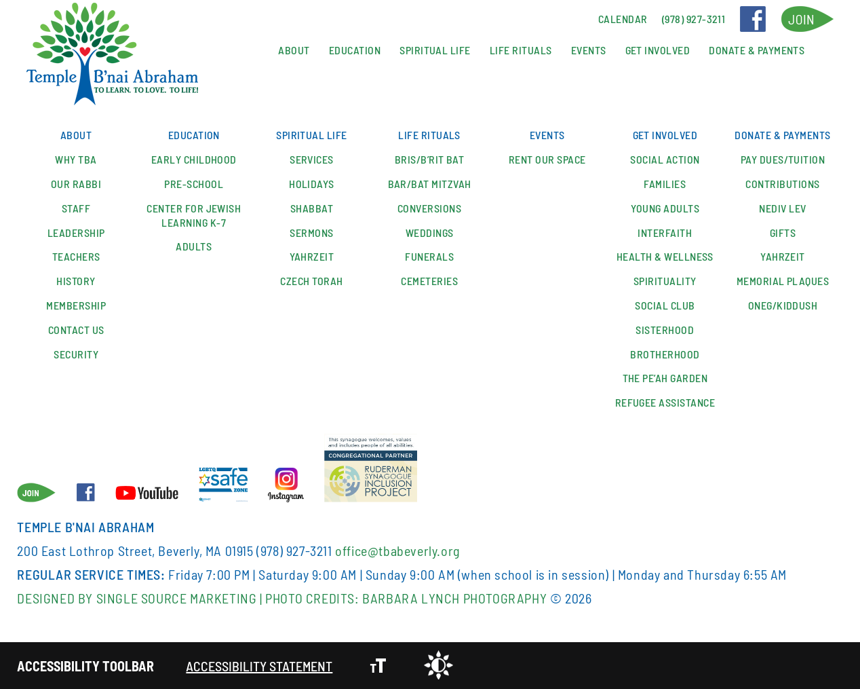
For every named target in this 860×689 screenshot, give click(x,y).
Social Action (664, 159)
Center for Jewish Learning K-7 (193, 215)
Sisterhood (665, 329)
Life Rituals (521, 49)
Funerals (429, 256)
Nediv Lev (782, 208)
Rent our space (547, 159)
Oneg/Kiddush (783, 305)
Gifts (783, 232)
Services (312, 159)
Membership (76, 305)
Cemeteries (429, 280)
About (293, 49)
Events (588, 49)
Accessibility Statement (259, 666)
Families (665, 183)
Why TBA (75, 159)
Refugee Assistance (665, 402)
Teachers (76, 256)
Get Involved (657, 49)
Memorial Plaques (783, 280)
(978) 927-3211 (294, 550)
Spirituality (665, 280)
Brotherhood (664, 354)
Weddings (430, 232)
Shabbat (311, 208)
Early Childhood (194, 159)
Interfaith (665, 232)
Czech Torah (311, 280)
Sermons (311, 232)
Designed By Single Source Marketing (136, 598)
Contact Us (76, 329)
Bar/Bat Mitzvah (429, 183)
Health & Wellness (665, 256)
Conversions (429, 208)
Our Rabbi (76, 183)
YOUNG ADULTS (665, 208)
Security (76, 354)
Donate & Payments (756, 49)
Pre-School (193, 183)
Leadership (76, 232)
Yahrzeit (312, 256)
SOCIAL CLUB (665, 305)
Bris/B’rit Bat (430, 159)
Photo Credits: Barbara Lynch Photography (406, 598)
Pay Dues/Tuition (783, 159)
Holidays (311, 183)
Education (354, 49)
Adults (194, 246)
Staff (76, 208)
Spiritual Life (435, 49)
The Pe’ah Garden (665, 377)
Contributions (782, 183)
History (75, 280)
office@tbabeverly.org (397, 550)
